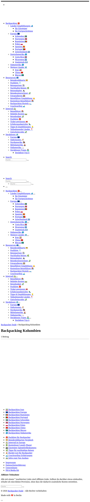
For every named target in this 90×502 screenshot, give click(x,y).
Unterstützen (11, 467)
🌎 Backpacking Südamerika (18, 433)
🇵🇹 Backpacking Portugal (17, 417)
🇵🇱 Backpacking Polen (15, 425)
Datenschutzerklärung (16, 465)
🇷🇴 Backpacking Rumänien (18, 414)
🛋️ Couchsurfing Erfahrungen (19, 455)
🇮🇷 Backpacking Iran (15, 409)
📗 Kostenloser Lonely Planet (19, 445)
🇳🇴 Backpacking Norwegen (18, 422)
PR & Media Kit (12, 470)
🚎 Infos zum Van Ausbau (17, 458)
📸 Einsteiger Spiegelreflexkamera (21, 447)
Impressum (11, 462)
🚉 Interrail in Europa (15, 442)
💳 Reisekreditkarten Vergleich (19, 440)
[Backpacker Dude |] (15, 19)
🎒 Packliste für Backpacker (18, 437)
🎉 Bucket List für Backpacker (19, 453)
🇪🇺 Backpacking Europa (16, 412)
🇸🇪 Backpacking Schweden (17, 420)
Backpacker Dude (9, 324)
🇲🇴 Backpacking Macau (16, 430)
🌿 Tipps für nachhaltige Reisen (20, 450)
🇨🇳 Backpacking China (16, 427)
